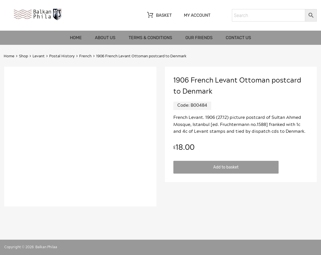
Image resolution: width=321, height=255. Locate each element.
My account (197, 15)
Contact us (238, 37)
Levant (39, 56)
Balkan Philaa (46, 247)
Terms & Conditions (150, 37)
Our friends (198, 37)
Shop (23, 56)
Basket (159, 15)
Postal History (62, 56)
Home (76, 37)
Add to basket (225, 167)
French (85, 56)
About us (105, 37)
